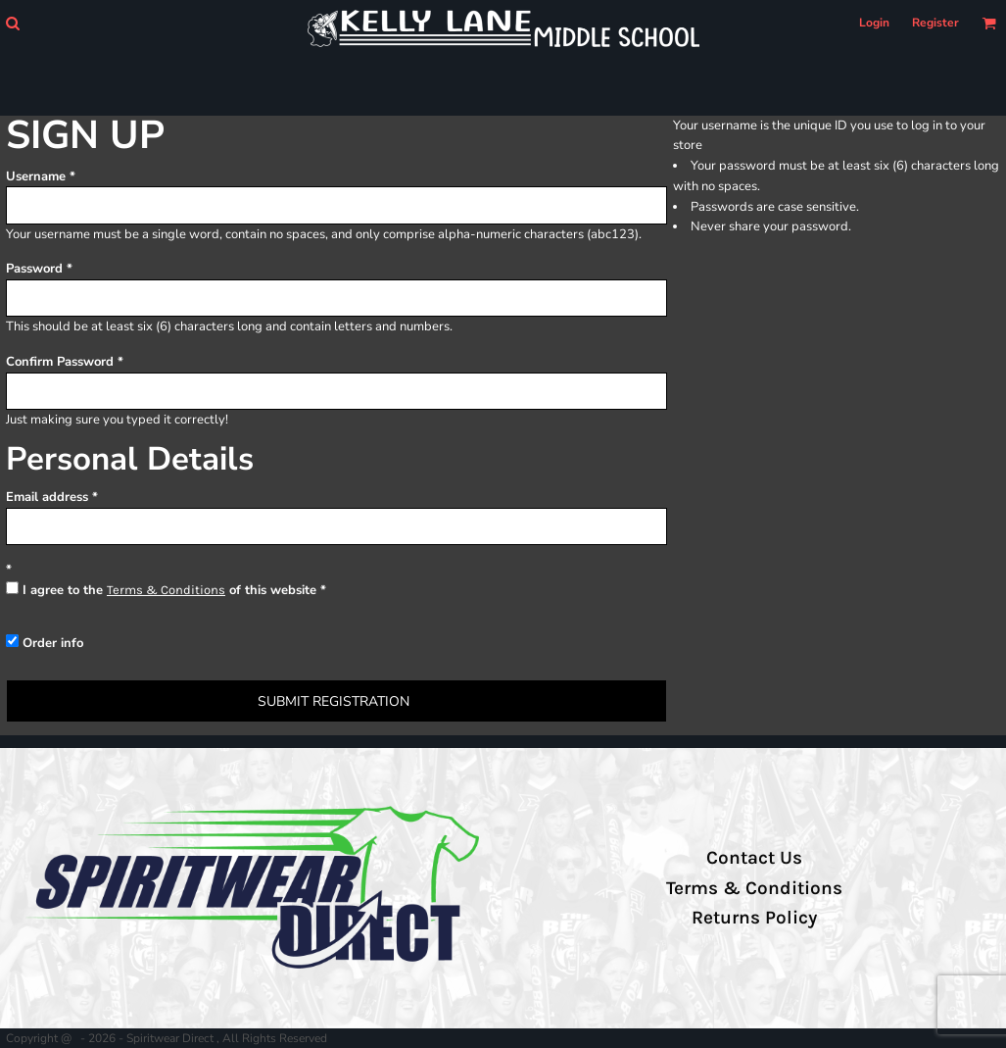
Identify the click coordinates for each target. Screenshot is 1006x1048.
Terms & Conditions (166, 589)
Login (874, 22)
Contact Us (754, 858)
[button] (12, 23)
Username (36, 176)
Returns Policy (754, 917)
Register (935, 22)
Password (34, 268)
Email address (47, 497)
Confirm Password (60, 362)
